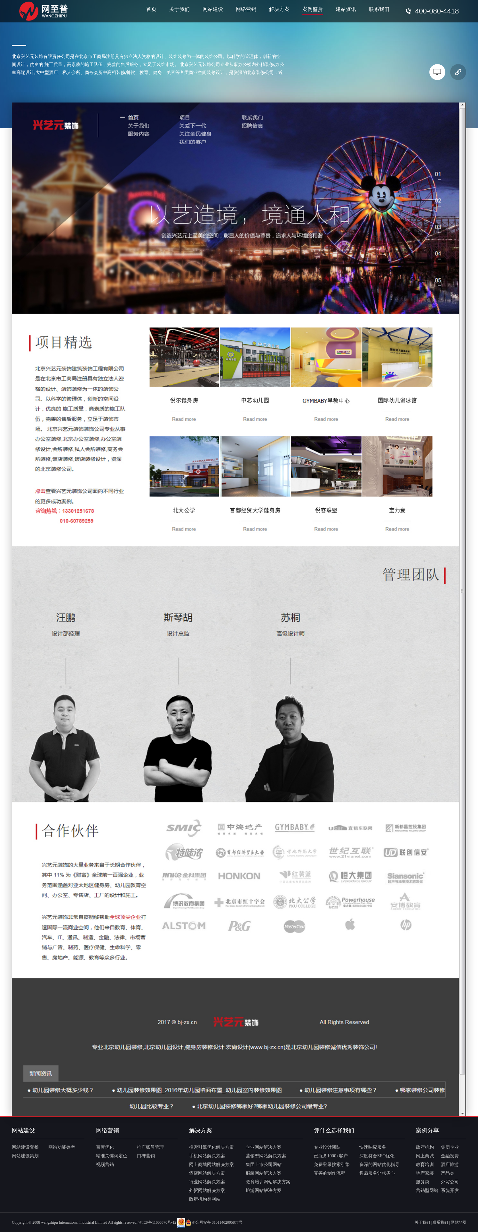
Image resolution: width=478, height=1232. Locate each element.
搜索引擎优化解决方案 (211, 1147)
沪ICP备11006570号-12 (157, 1222)
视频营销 (105, 1164)
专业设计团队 (327, 1147)
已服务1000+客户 (331, 1156)
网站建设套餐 (25, 1147)
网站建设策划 (25, 1156)
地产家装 (425, 1173)
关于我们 (179, 9)
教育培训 (425, 1164)
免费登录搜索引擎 (332, 1164)
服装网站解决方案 (264, 1173)
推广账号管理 (150, 1147)
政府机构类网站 (204, 1199)
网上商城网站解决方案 (211, 1164)
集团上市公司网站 (264, 1164)
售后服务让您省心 (377, 1173)
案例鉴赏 (312, 9)
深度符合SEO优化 (376, 1156)
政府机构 (425, 1147)
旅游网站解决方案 (264, 1190)
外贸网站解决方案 (207, 1190)
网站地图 (458, 1222)
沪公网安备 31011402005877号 (214, 1222)
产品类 (447, 1173)
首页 (151, 9)
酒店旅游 (450, 1164)
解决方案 (279, 9)
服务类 (422, 1181)
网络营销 (246, 9)
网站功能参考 (61, 1147)
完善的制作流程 (329, 1173)
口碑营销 (146, 1156)
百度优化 (105, 1147)
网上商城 (425, 1156)
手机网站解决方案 (207, 1156)
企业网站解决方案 (264, 1147)
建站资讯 (346, 9)
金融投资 (450, 1156)
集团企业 (450, 1147)
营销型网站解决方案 (266, 1156)
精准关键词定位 (111, 1156)
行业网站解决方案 (207, 1181)
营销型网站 (427, 1190)
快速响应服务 (372, 1147)
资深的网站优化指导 (379, 1164)
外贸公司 (450, 1181)
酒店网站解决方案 (207, 1173)
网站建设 (213, 9)
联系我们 (379, 9)
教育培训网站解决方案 (268, 1181)
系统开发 (450, 1190)
